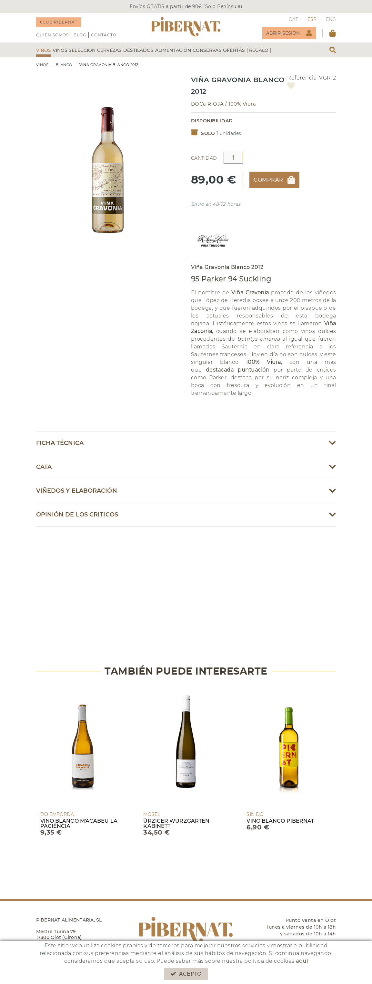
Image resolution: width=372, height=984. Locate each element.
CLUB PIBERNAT (58, 22)
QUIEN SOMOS (52, 35)
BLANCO (64, 64)
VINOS (42, 64)
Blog (80, 35)
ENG (331, 19)
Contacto (103, 35)
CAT (293, 19)
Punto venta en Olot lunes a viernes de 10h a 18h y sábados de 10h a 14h (301, 927)
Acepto (186, 974)
